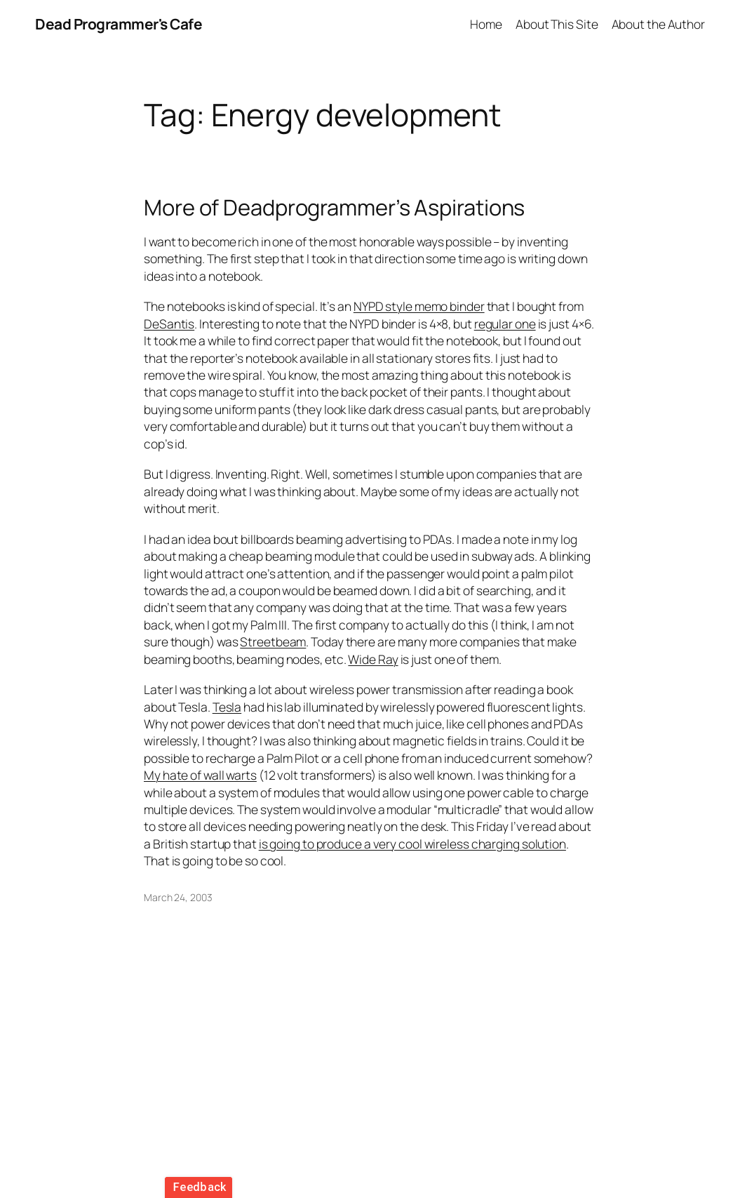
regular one (505, 323)
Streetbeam (273, 641)
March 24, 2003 (178, 897)
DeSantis (169, 323)
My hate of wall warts (200, 774)
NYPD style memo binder (419, 306)
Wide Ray (373, 659)
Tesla (227, 706)
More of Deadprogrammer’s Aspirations (334, 207)
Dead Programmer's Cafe (118, 24)
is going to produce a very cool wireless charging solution (412, 843)
